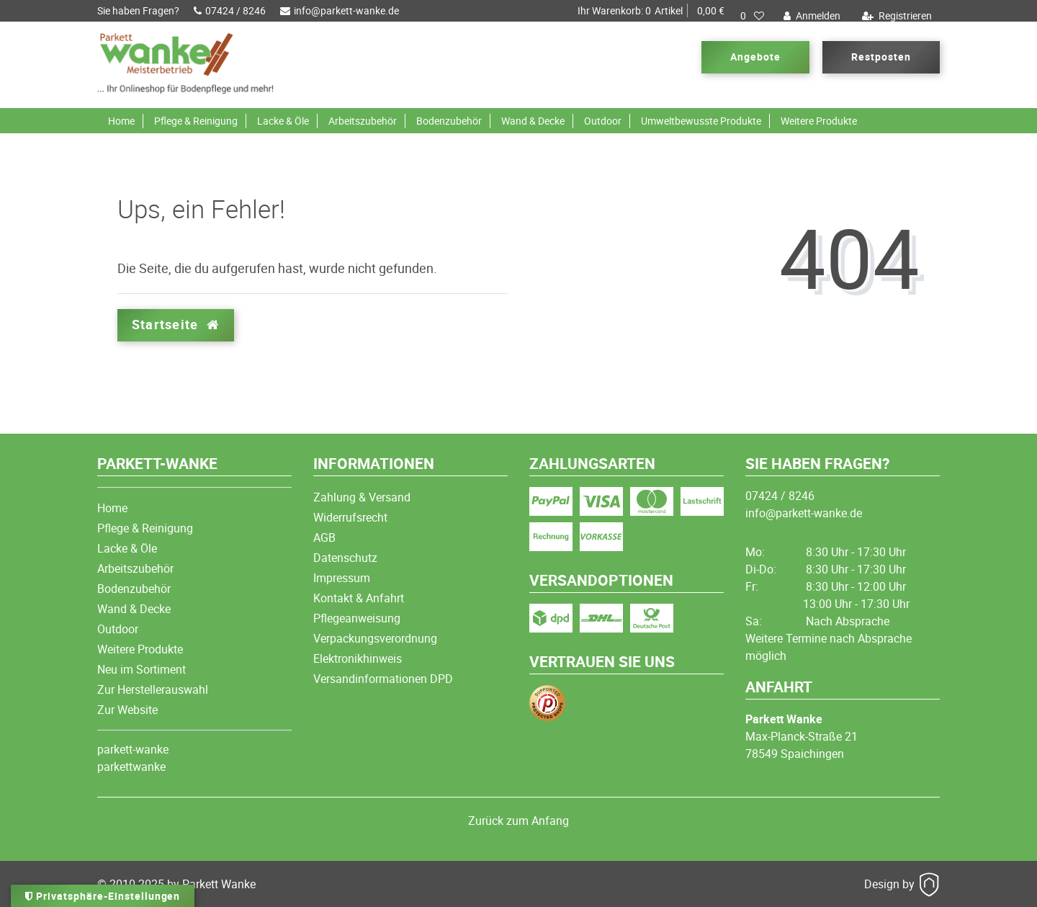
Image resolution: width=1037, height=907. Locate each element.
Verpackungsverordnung (375, 638)
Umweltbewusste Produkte (701, 121)
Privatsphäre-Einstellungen (102, 896)
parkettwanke (131, 766)
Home (121, 121)
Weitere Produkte (819, 121)
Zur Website (127, 710)
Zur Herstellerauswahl (152, 689)
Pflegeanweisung (356, 618)
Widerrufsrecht (350, 517)
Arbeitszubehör (362, 121)
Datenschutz (345, 558)
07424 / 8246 (230, 10)
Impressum (341, 578)
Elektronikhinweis (357, 658)
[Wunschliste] (752, 16)
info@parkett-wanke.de (339, 10)
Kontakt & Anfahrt (358, 598)
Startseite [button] (176, 324)
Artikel (651, 11)
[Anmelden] (810, 16)
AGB (324, 537)
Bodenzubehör (449, 121)
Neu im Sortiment (141, 669)
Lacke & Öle (283, 121)
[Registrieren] (895, 16)
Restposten (881, 56)
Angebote (755, 56)
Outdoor (602, 121)
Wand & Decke (533, 121)
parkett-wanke (133, 749)
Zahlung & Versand (361, 497)
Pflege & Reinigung (196, 121)
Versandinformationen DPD (383, 679)
